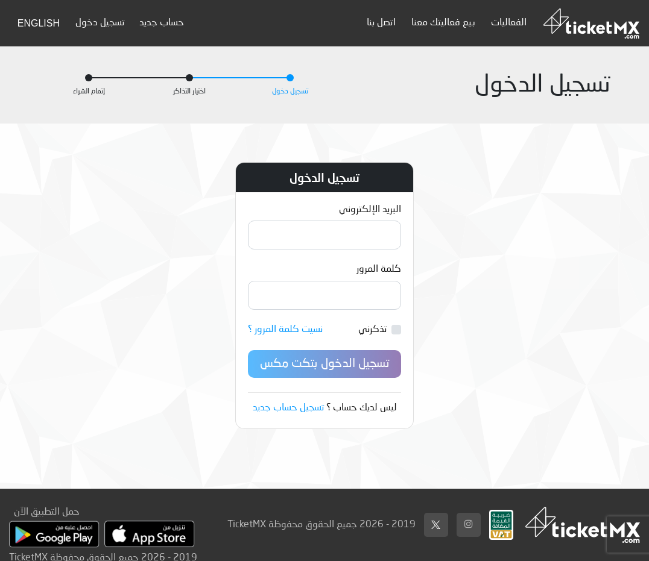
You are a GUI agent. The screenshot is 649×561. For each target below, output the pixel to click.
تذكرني (372, 329)
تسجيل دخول (99, 23)
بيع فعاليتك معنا (443, 23)
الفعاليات (509, 23)
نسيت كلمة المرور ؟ (285, 329)
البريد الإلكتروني (370, 210)
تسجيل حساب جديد (288, 408)
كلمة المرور (378, 269)
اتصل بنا (381, 23)
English (38, 23)
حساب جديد (161, 23)
